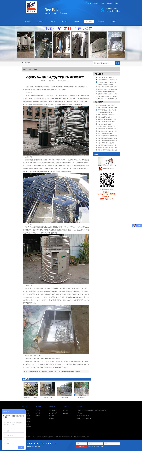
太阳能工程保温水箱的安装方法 (106, 126)
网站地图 (95, 3)
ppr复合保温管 (85, 436)
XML (102, 3)
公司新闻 (51, 418)
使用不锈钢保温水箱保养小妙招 (106, 121)
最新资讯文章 (99, 102)
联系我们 (116, 3)
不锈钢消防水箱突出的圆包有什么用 (107, 145)
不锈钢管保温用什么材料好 (105, 117)
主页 (30, 69)
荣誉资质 (38, 415)
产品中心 (40, 21)
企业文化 (65, 413)
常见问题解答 (52, 410)
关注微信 (88, 3)
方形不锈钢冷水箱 (26, 426)
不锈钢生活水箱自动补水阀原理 (106, 91)
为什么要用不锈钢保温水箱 (105, 124)
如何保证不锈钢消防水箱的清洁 (106, 143)
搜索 (117, 63)
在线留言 (109, 3)
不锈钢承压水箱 (26, 418)
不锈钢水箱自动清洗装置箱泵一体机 (107, 131)
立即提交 (81, 446)
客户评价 (38, 413)
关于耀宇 (101, 21)
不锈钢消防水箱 (26, 421)
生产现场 (38, 410)
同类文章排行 (99, 74)
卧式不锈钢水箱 (26, 415)
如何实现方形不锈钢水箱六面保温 (107, 119)
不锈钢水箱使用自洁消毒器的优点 (107, 129)
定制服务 (76, 21)
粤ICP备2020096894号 (61, 436)
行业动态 (51, 415)
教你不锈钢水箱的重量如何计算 (106, 114)
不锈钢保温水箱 (40, 104)
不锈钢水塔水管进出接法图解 (105, 84)
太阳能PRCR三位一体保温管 (31, 397)
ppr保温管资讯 (53, 413)
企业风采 (65, 410)
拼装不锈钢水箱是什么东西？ (105, 133)
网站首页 (28, 21)
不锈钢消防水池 (81, 397)
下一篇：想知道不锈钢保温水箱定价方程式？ (68, 371)
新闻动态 (89, 21)
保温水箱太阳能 (48, 397)
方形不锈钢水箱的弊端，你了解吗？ (107, 110)
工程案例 (52, 21)
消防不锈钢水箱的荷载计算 (105, 112)
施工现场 (64, 21)
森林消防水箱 (64, 397)
